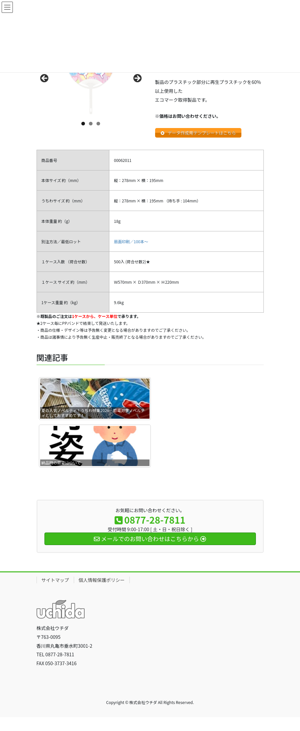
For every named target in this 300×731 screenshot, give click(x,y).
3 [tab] (98, 123)
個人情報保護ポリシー (102, 581)
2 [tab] (91, 123)
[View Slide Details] (91, 80)
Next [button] (137, 79)
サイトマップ (55, 581)
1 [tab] (83, 123)
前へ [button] (45, 79)
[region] (91, 80)
